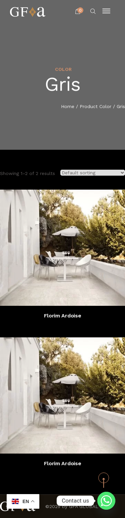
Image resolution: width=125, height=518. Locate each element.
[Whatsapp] (106, 501)
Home (67, 106)
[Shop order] (92, 173)
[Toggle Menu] (106, 11)
